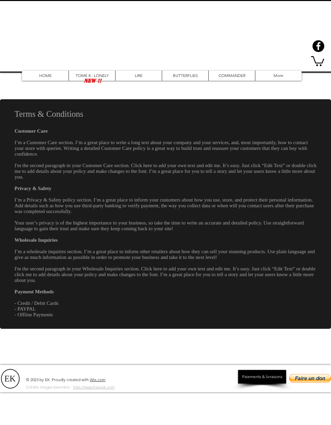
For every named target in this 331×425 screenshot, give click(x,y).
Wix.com (97, 379)
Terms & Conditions (49, 113)
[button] (317, 60)
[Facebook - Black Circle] (318, 46)
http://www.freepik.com (93, 387)
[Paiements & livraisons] (262, 376)
